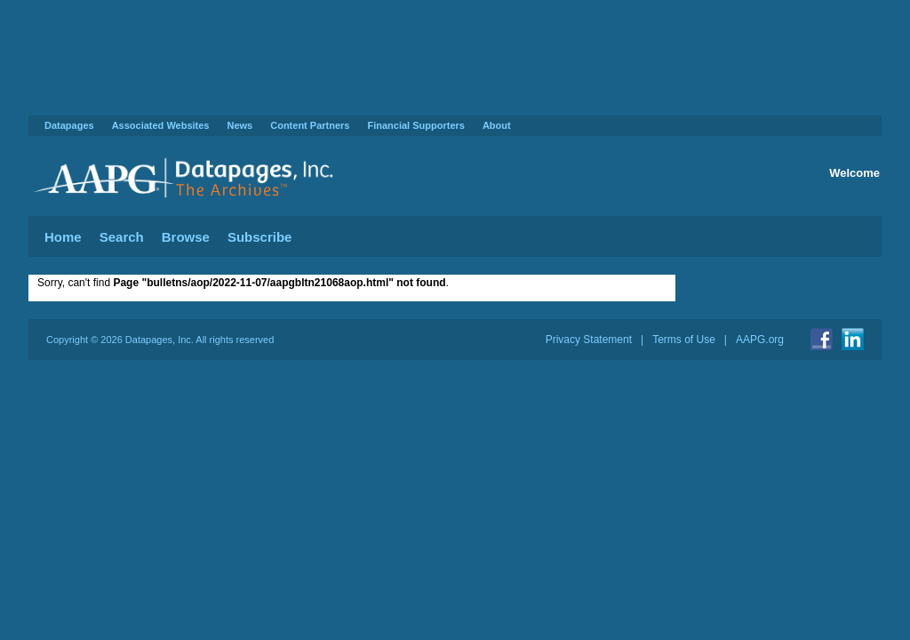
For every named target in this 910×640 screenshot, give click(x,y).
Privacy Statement (589, 339)
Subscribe (260, 236)
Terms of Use (683, 339)
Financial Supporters (415, 125)
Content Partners (309, 125)
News (239, 125)
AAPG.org (760, 339)
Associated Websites (161, 125)
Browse (186, 236)
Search (122, 236)
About (497, 125)
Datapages (69, 125)
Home (63, 236)
